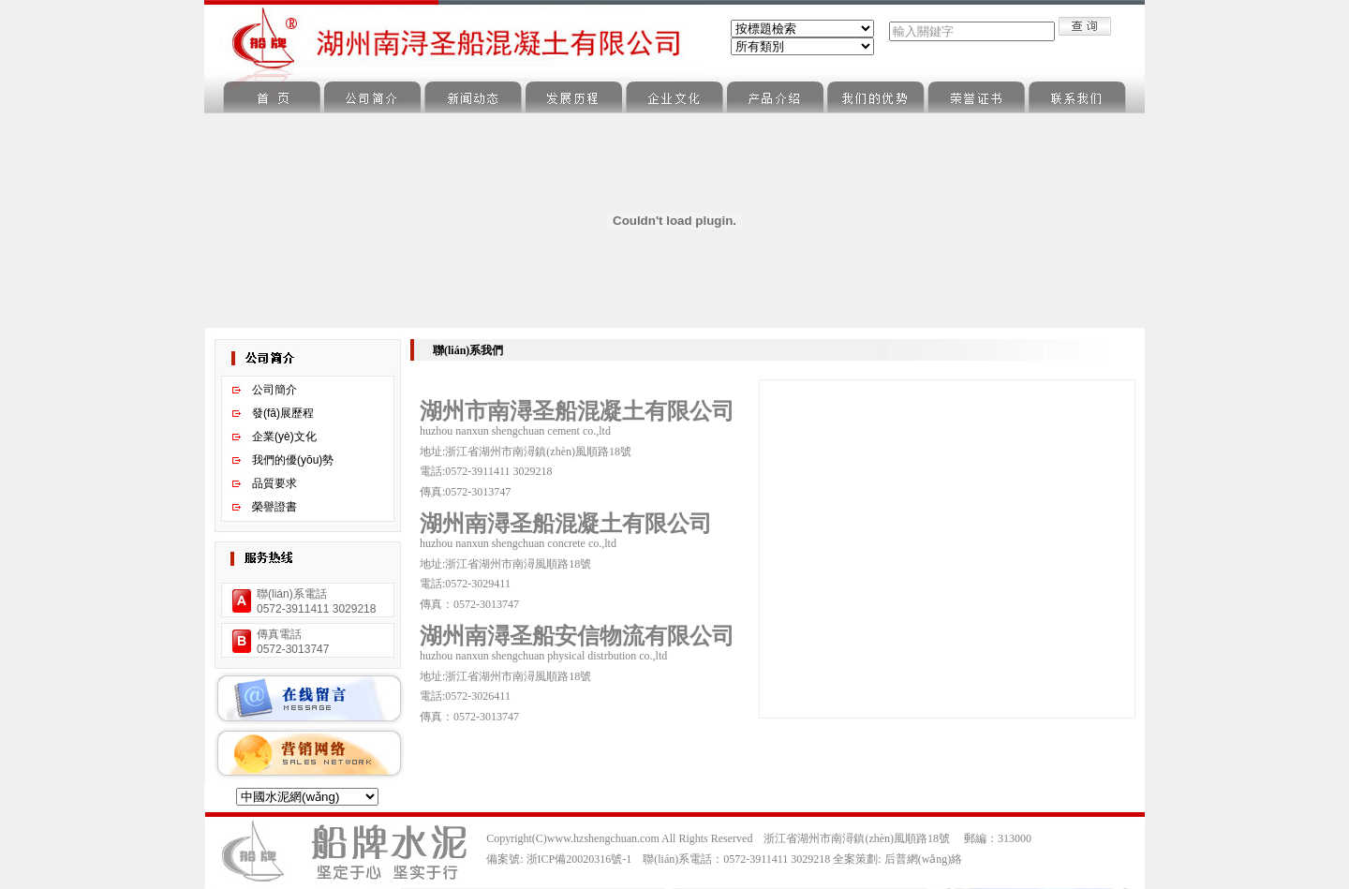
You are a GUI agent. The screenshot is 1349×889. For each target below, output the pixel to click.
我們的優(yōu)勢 (293, 460)
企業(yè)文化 (284, 436)
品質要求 (274, 483)
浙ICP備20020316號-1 (579, 859)
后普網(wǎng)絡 (923, 859)
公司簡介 (274, 389)
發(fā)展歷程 (283, 413)
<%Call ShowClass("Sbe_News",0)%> (802, 46)
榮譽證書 (274, 506)
